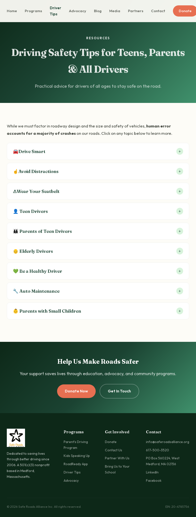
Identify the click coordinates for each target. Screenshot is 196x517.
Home (12, 11)
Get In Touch (119, 391)
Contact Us (113, 450)
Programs (33, 11)
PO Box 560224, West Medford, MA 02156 (162, 461)
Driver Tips (55, 11)
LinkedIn (152, 472)
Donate (111, 442)
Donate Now (76, 391)
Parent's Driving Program (76, 445)
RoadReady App (76, 464)
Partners (135, 11)
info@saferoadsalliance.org (167, 442)
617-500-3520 (157, 450)
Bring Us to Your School (117, 469)
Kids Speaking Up (77, 456)
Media (114, 11)
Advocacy (77, 11)
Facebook (154, 480)
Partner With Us (117, 458)
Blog (98, 11)
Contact (158, 11)
